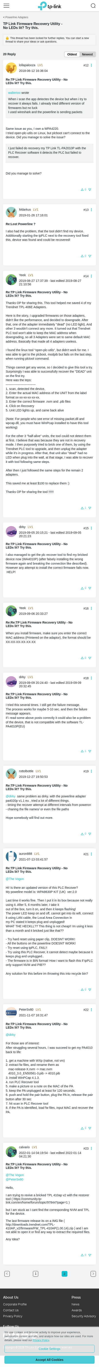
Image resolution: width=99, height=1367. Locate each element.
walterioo (14, 92)
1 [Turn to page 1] (35, 1273)
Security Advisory (84, 1316)
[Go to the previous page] (7, 1274)
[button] (6, 5)
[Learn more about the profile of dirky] (12, 531)
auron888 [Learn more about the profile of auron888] (25, 853)
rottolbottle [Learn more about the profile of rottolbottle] (26, 771)
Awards (77, 1310)
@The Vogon (15, 879)
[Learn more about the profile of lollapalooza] (12, 67)
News (75, 1304)
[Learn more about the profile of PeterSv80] (12, 1012)
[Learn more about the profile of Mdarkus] (12, 212)
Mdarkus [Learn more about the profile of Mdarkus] (25, 209)
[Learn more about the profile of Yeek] (12, 279)
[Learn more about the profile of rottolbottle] (12, 773)
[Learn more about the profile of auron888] (12, 856)
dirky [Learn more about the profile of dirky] (22, 527)
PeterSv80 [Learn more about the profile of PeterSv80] (26, 1009)
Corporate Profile (15, 1304)
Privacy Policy (12, 1316)
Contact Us (11, 1310)
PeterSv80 (16, 1179)
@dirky (10, 796)
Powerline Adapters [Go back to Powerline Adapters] (16, 17)
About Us (10, 1297)
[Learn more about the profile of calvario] (12, 1151)
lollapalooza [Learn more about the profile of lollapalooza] (27, 65)
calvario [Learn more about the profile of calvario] (24, 1147)
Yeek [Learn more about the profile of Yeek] (22, 275)
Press (76, 1297)
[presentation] (11, 67)
